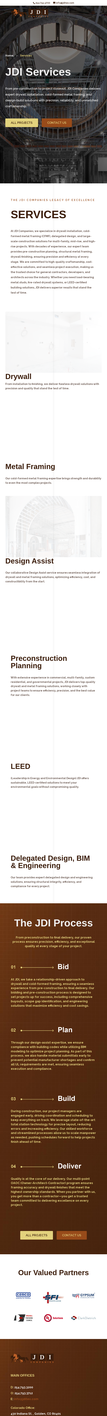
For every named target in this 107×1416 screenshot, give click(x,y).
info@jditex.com (26, 1399)
